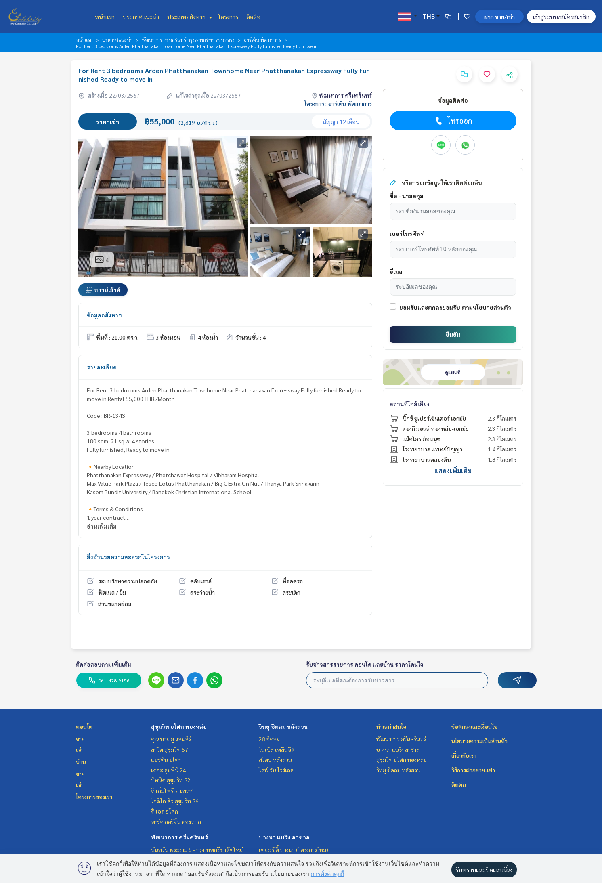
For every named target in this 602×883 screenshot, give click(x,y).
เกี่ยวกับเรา (463, 755)
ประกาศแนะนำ (141, 16)
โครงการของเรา (94, 796)
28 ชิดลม (269, 738)
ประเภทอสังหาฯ (188, 16)
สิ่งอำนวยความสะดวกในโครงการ (128, 556)
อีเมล (396, 271)
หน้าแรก (105, 16)
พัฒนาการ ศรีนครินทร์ (179, 837)
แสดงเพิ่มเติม (453, 470)
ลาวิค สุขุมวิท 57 (169, 749)
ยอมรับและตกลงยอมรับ (429, 307)
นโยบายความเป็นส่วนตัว (479, 741)
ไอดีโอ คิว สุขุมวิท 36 (175, 801)
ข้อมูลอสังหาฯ (104, 315)
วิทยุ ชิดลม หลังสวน (283, 726)
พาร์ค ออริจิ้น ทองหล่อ (176, 821)
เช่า (80, 749)
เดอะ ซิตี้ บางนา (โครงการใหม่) (293, 849)
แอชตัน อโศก (166, 759)
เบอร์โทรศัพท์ (407, 233)
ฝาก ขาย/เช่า (499, 16)
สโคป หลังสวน (275, 759)
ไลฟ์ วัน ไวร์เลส (276, 770)
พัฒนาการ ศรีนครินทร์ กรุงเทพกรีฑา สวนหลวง (188, 39)
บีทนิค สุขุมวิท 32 (171, 780)
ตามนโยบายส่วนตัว (486, 307)
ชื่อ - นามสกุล (407, 195)
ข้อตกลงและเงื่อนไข (474, 726)
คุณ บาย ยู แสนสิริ (171, 738)
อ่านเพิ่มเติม (102, 526)
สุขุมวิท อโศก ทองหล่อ (179, 726)
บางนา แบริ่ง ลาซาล (284, 837)
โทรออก (453, 121)
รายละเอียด (102, 367)
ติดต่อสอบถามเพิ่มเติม (103, 664)
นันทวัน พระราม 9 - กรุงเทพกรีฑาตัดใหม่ (197, 849)
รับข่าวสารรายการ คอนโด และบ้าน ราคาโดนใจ (365, 664)
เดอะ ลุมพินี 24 (168, 770)
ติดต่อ (253, 16)
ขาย (80, 738)
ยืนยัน (453, 334)
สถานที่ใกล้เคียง (410, 403)
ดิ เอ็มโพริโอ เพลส (172, 790)
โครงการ (228, 16)
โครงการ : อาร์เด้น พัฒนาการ (338, 103)
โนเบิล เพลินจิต (277, 749)
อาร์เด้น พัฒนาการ (262, 39)
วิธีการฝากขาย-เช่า (473, 770)
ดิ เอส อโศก (164, 811)
